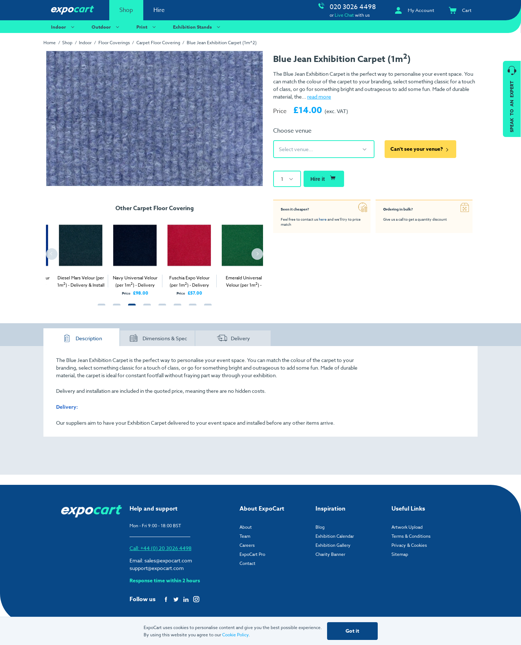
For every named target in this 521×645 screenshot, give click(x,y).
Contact (247, 563)
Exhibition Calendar (334, 536)
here (323, 219)
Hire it (323, 178)
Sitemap (399, 554)
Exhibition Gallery (333, 545)
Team (245, 536)
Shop (126, 10)
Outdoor (106, 26)
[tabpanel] (65, 256)
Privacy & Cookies (409, 545)
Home (49, 42)
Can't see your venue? (420, 149)
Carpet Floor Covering (158, 42)
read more (319, 96)
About (246, 527)
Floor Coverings (114, 42)
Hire (159, 10)
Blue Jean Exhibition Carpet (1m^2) (222, 42)
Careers (247, 545)
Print (147, 26)
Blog (320, 527)
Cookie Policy (235, 635)
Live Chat (344, 15)
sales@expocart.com (168, 560)
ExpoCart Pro (252, 554)
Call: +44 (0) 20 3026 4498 (160, 548)
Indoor (63, 26)
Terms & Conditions (411, 536)
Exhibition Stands (197, 26)
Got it (352, 631)
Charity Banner (330, 554)
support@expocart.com (157, 568)
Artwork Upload (407, 527)
